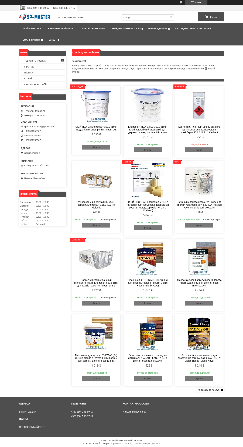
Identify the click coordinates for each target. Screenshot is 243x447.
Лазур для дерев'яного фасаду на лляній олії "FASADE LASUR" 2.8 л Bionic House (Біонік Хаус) (147, 358)
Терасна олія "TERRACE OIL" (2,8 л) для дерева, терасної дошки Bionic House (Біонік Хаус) (148, 283)
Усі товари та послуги (208, 390)
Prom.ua (138, 440)
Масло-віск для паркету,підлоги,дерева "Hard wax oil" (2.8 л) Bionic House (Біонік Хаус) (199, 283)
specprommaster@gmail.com (39, 126)
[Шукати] (171, 17)
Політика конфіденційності (147, 443)
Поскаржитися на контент (119, 443)
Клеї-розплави (32, 28)
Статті (28, 78)
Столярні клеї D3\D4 (60, 28)
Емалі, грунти (31, 39)
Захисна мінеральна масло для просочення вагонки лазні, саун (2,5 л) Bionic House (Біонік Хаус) (199, 358)
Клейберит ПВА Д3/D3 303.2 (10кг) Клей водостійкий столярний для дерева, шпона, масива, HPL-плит (147, 129)
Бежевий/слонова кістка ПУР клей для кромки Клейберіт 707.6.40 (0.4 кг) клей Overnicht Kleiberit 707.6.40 (199, 205)
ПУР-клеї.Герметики (92, 28)
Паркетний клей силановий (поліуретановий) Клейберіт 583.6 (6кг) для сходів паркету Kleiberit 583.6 (96, 283)
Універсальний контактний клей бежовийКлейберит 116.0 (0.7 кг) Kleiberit (96, 205)
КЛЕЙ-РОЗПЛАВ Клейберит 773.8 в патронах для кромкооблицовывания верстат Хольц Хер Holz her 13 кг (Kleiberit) (148, 206)
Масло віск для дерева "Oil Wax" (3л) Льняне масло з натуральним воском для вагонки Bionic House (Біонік (96, 358)
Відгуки (28, 72)
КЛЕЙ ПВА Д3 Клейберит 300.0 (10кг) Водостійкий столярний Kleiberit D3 (96, 128)
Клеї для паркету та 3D (126, 28)
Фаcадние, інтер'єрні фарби (193, 28)
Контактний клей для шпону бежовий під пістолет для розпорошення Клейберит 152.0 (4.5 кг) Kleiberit (199, 129)
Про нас (29, 66)
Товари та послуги (35, 60)
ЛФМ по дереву (157, 28)
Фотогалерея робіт (35, 84)
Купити (96, 147)
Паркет (52, 39)
